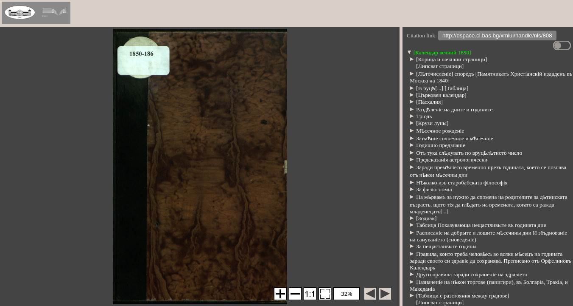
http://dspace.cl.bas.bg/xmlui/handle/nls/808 (497, 36)
